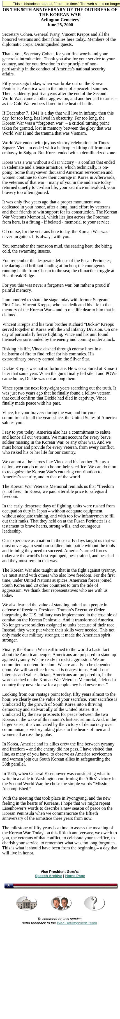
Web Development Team (77, 923)
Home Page (75, 876)
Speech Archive (48, 876)
